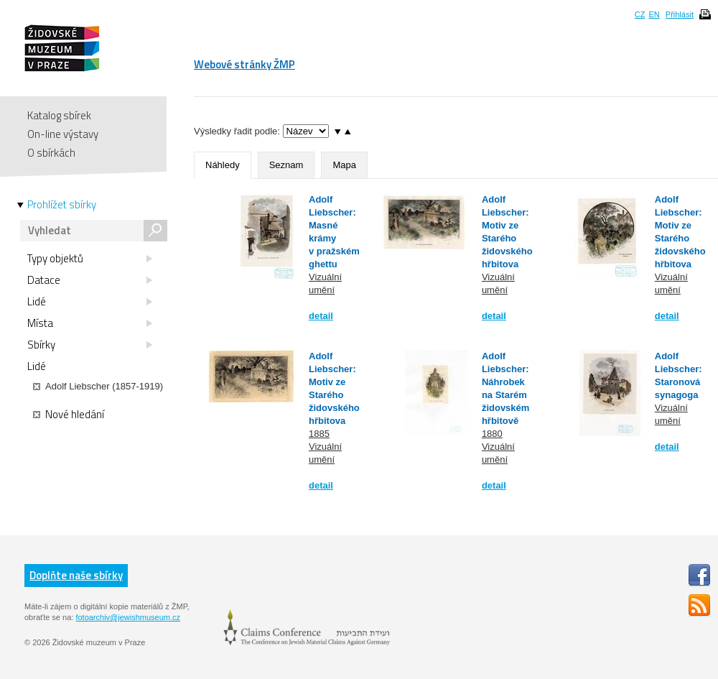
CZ (640, 14)
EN (653, 14)
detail (321, 315)
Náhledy (222, 165)
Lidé (89, 301)
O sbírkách (51, 152)
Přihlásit (680, 14)
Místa (89, 323)
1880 (492, 433)
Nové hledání (68, 414)
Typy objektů (89, 258)
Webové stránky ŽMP (244, 64)
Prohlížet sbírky (61, 204)
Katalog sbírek (59, 115)
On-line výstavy (62, 134)
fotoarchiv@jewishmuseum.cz (127, 617)
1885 (319, 433)
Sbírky (89, 344)
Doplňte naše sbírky (76, 575)
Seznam (286, 165)
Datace (89, 280)
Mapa (344, 165)
